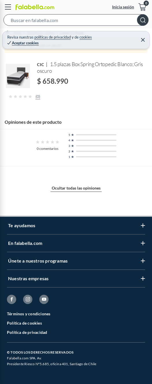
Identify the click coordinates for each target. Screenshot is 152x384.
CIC (40, 64)
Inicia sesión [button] (123, 6)
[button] (76, 21)
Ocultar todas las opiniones (76, 187)
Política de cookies (24, 323)
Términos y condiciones (28, 313)
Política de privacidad (27, 332)
